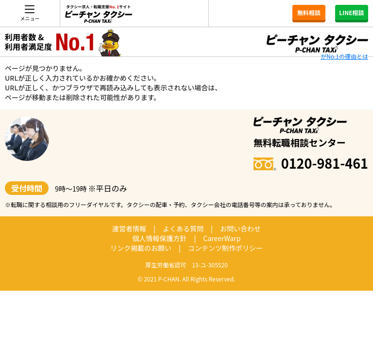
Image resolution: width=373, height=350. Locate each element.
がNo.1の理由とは (344, 56)
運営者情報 (129, 228)
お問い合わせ (240, 228)
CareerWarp (221, 238)
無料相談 (309, 12)
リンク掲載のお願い (140, 248)
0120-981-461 (311, 163)
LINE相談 (351, 12)
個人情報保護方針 (160, 238)
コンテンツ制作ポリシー (225, 248)
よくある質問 (183, 228)
